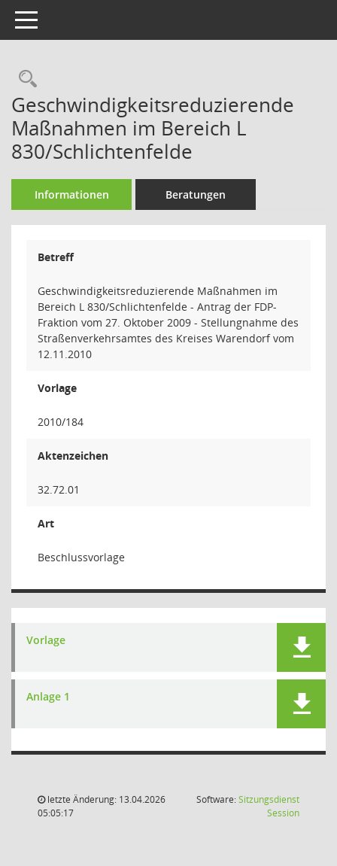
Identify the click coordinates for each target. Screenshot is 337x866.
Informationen (72, 194)
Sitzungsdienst (268, 806)
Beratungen (195, 194)
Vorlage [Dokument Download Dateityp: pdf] (45, 640)
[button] (301, 647)
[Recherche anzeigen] (24, 79)
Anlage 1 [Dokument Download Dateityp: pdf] (48, 697)
